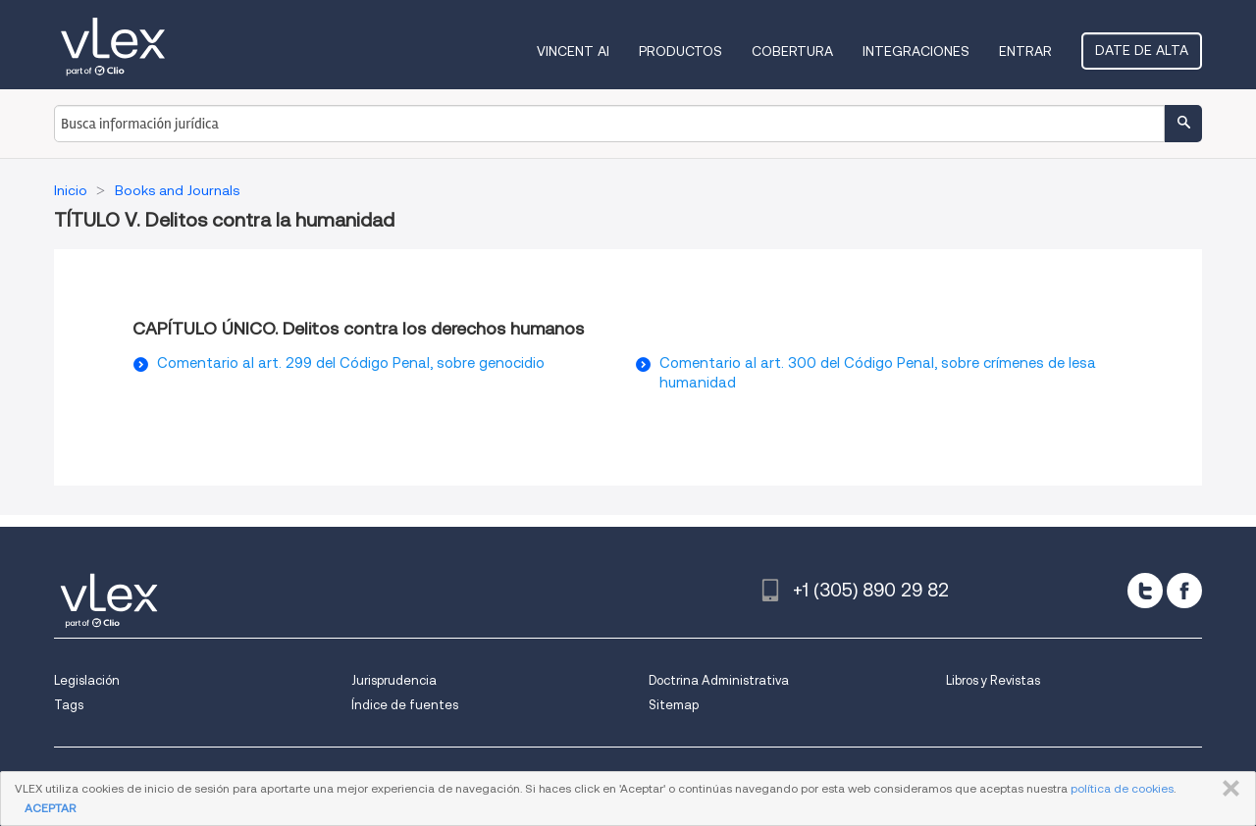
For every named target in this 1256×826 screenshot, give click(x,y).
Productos (680, 51)
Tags (68, 704)
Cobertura (792, 51)
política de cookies (1122, 788)
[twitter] (1145, 590)
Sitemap (674, 704)
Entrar (1025, 51)
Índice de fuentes (404, 704)
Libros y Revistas (993, 680)
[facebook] (1184, 590)
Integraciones (916, 51)
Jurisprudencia (394, 680)
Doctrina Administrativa (719, 680)
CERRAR (1227, 789)
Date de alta (1141, 50)
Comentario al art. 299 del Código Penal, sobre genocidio (351, 363)
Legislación (87, 680)
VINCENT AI (573, 51)
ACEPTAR (50, 807)
